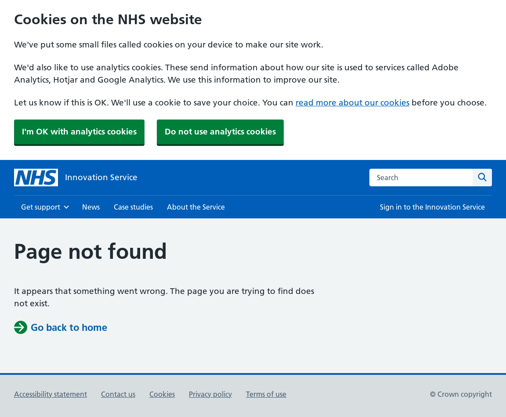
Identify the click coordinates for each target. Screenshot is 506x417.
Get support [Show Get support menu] (40, 207)
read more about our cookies (352, 103)
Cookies (162, 394)
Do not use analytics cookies (220, 132)
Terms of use (266, 394)
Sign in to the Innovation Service (432, 207)
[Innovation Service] (75, 177)
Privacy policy (210, 394)
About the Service (196, 207)
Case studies (133, 207)
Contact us (118, 394)
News (91, 207)
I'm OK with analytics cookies (79, 132)
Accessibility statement (50, 394)
